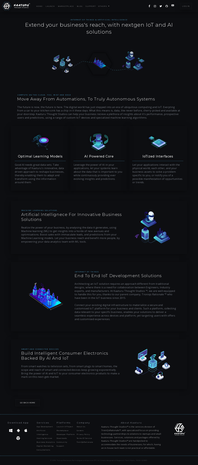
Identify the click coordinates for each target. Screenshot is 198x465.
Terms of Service (84, 438)
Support (91, 6)
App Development (45, 426)
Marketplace (66, 6)
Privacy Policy (83, 434)
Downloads (62, 438)
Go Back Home (27, 403)
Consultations (43, 450)
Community (62, 442)
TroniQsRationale (85, 442)
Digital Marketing (45, 446)
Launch (50, 6)
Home (39, 6)
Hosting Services (44, 438)
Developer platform (66, 434)
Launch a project (65, 426)
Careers (80, 430)
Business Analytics (46, 442)
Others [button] (103, 6)
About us (81, 426)
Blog (80, 6)
